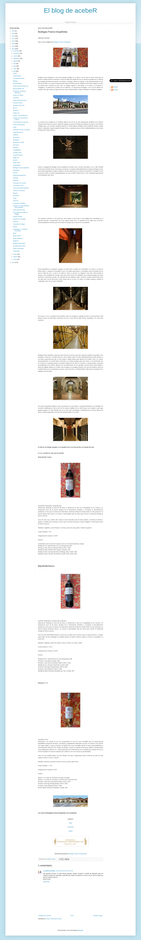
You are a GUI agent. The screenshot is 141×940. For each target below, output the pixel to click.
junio (14, 66)
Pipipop (15, 81)
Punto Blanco (17, 165)
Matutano (15, 180)
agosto (15, 61)
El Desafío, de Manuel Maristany (19, 91)
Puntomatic (16, 251)
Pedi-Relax (16, 170)
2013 (13, 49)
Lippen (15, 73)
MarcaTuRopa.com (18, 88)
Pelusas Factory (17, 103)
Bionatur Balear (17, 83)
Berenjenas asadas (18, 142)
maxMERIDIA (17, 150)
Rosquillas (16, 140)
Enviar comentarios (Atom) (54, 919)
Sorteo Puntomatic (18, 248)
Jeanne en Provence (19, 190)
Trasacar (15, 221)
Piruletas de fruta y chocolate (21, 129)
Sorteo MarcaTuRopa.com (20, 86)
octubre (15, 56)
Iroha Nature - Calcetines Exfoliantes (20, 229)
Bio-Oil (15, 108)
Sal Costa (16, 145)
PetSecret (16, 110)
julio (14, 63)
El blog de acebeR (70, 10)
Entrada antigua (97, 915)
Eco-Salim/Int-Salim (18, 78)
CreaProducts (17, 76)
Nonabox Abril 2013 (18, 105)
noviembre (16, 53)
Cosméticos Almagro (19, 224)
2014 (13, 46)
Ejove (14, 233)
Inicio (72, 915)
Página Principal (70, 22)
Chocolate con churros (19, 183)
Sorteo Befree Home (19, 210)
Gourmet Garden (18, 155)
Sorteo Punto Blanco (19, 124)
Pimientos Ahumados (19, 243)
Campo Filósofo (17, 216)
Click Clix (15, 200)
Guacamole (16, 137)
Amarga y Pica (17, 152)
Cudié (14, 198)
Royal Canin (16, 162)
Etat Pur (15, 160)
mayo (15, 68)
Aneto (14, 127)
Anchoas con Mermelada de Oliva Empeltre (21, 206)
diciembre (16, 51)
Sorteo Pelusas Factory (20, 100)
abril (14, 71)
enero (15, 259)
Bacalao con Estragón (19, 219)
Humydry (15, 178)
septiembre (16, 58)
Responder (46, 881)
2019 (13, 33)
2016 (13, 41)
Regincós (15, 241)
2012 (13, 262)
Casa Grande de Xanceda (20, 122)
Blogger (81, 930)
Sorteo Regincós (18, 238)
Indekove (15, 135)
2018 (13, 36)
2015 (13, 43)
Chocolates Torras (18, 185)
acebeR (115, 87)
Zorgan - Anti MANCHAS (20, 115)
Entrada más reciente (45, 915)
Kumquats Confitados (19, 203)
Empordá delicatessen (19, 175)
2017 (13, 38)
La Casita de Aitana (49, 871)
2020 (13, 31)
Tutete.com (16, 113)
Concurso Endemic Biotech (21, 188)
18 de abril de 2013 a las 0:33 (64, 871)
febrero (15, 256)
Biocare (15, 193)
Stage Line (16, 157)
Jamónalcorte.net (18, 132)
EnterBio (15, 147)
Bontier (15, 226)
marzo (15, 254)
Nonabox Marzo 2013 (19, 246)
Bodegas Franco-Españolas (62, 42)
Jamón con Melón (18, 95)
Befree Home (17, 236)
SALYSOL (16, 195)
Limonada (16, 98)
